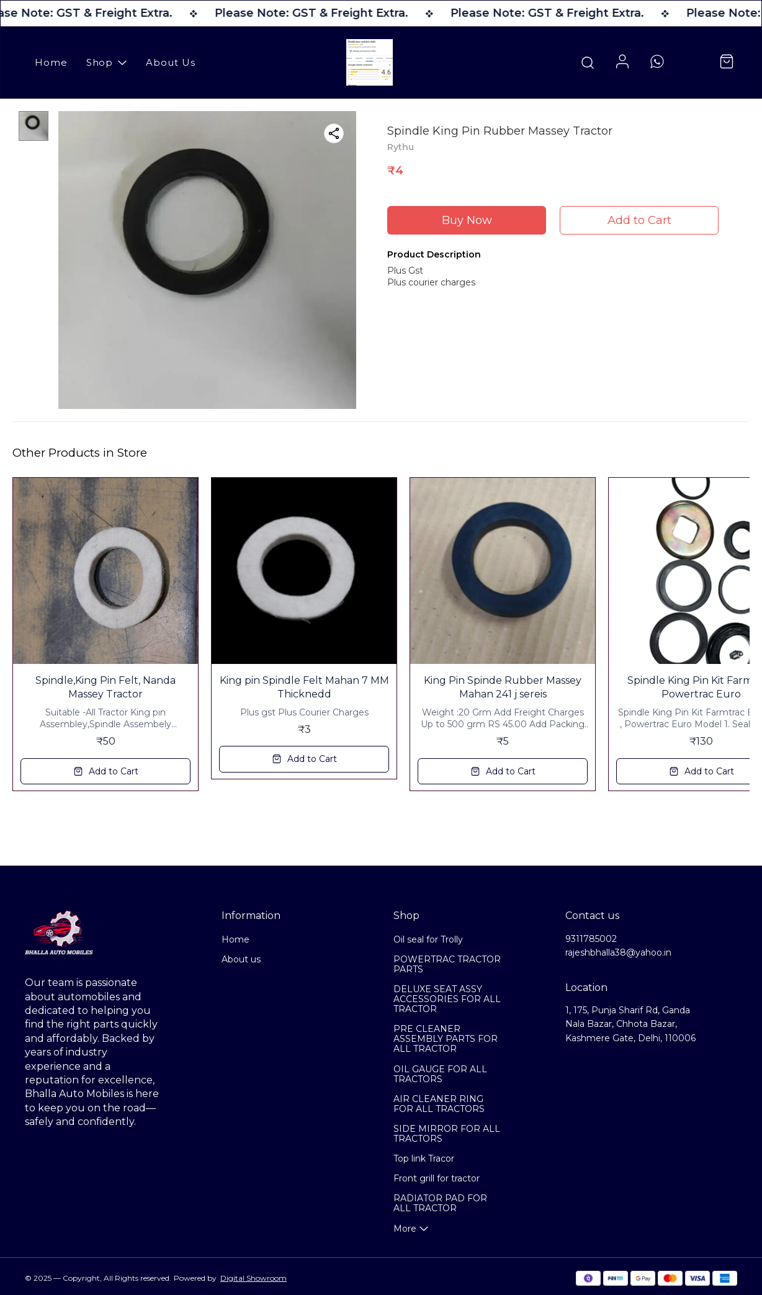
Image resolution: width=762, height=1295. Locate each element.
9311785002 (591, 938)
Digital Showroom (253, 1278)
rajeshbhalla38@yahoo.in (618, 952)
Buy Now (467, 220)
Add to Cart (639, 220)
